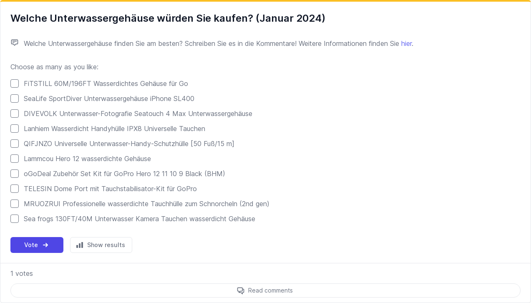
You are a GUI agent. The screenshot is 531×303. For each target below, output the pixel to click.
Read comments (270, 290)
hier (406, 43)
